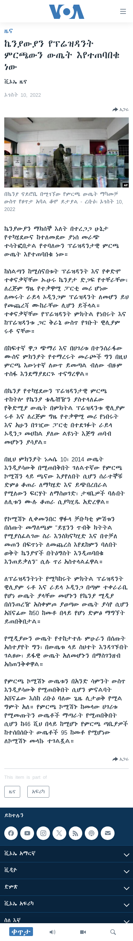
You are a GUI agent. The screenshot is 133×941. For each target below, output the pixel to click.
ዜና (8, 31)
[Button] (120, 109)
